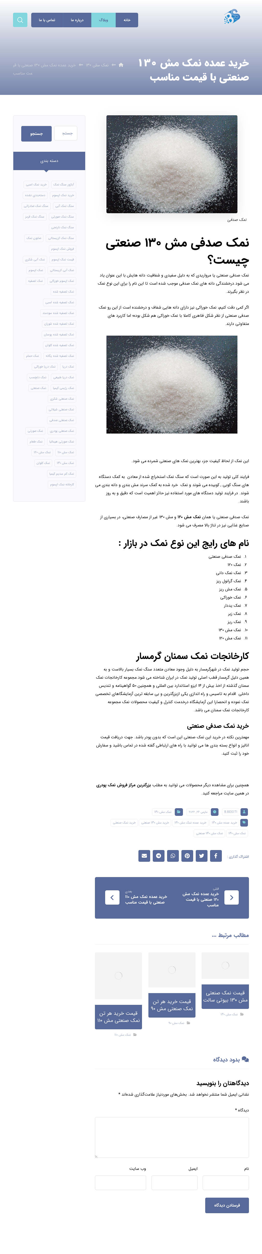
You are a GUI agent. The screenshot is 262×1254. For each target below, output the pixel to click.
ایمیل (193, 1169)
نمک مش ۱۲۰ (189, 517)
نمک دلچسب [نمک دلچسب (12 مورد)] (37, 377)
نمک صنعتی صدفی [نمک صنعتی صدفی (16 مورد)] (61, 420)
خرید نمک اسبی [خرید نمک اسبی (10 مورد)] (36, 184)
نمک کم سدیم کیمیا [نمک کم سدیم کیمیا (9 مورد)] (61, 473)
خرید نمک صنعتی (124, 822)
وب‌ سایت (137, 1169)
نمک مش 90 (176, 1023)
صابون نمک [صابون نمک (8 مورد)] (34, 238)
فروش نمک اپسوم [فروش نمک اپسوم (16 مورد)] (62, 248)
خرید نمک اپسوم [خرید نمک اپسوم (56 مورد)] (63, 195)
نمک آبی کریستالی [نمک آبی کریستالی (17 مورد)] (62, 270)
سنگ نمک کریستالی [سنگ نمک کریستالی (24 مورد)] (61, 238)
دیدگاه (242, 1110)
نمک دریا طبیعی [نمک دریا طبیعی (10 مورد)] (63, 377)
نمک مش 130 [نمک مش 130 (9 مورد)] (65, 463)
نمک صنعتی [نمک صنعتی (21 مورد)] (38, 388)
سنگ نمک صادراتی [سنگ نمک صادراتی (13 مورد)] (36, 206)
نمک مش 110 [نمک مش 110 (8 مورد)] (66, 452)
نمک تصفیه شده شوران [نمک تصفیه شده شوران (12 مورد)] (59, 323)
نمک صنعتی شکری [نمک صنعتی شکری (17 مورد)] (62, 398)
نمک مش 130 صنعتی (209, 833)
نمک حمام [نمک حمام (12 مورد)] (32, 355)
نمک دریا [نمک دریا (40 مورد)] (68, 366)
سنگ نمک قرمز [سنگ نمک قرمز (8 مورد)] (34, 216)
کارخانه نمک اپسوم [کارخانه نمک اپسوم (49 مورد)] (62, 484)
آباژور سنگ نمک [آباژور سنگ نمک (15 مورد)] (63, 184)
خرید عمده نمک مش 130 (190, 822)
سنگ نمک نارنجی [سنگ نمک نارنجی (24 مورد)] (62, 227)
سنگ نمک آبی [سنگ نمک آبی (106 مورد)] (64, 206)
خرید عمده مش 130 (224, 822)
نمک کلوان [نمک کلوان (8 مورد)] (43, 463)
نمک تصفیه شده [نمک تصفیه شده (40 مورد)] (63, 291)
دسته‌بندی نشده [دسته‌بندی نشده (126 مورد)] (35, 195)
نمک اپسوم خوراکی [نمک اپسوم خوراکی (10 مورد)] (62, 280)
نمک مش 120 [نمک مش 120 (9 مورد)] (42, 452)
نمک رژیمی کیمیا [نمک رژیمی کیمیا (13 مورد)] (63, 388)
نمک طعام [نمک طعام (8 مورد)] (36, 441)
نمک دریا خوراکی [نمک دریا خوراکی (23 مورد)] (45, 366)
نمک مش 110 (122, 1034)
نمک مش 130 (162, 811)
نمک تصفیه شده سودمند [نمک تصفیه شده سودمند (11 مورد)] (58, 313)
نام (246, 1169)
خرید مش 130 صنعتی (155, 822)
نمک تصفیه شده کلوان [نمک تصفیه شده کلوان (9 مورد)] (59, 345)
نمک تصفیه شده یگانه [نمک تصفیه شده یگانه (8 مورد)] (60, 355)
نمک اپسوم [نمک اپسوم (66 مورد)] (36, 270)
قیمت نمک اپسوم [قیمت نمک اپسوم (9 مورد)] (63, 259)
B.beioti (230, 811)
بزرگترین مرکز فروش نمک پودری (123, 785)
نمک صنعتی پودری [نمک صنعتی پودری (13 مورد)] (62, 430)
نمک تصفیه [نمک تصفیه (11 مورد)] (35, 280)
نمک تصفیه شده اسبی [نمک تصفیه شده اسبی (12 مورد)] (59, 302)
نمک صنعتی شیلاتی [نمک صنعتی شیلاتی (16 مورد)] (61, 409)
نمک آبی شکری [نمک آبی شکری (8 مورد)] (35, 259)
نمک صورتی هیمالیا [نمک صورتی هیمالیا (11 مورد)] (61, 441)
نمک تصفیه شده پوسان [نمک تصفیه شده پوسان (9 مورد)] (59, 334)
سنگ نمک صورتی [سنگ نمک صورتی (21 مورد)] (62, 216)
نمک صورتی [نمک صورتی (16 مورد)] (35, 430)
